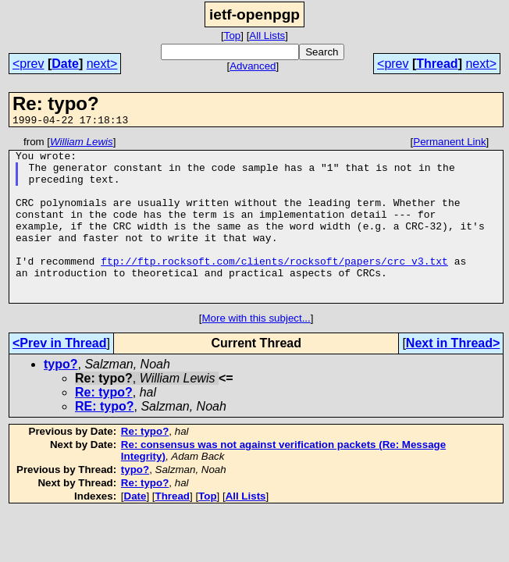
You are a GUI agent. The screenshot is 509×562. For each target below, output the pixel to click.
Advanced (253, 66)
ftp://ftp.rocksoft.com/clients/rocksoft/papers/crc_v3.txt (274, 286)
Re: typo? (104, 425)
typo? (61, 397)
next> (102, 63)
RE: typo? (104, 439)
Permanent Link (449, 144)
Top (232, 35)
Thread (436, 63)
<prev (28, 63)
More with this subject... (255, 351)
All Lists (267, 35)
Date (65, 63)
